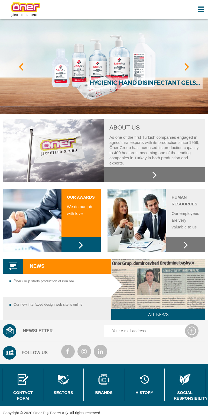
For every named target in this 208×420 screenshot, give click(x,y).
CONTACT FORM (23, 387)
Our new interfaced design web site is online (48, 304)
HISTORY (144, 384)
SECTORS (63, 384)
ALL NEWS (158, 314)
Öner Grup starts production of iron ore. (44, 281)
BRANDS (104, 384)
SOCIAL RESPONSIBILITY (189, 387)
